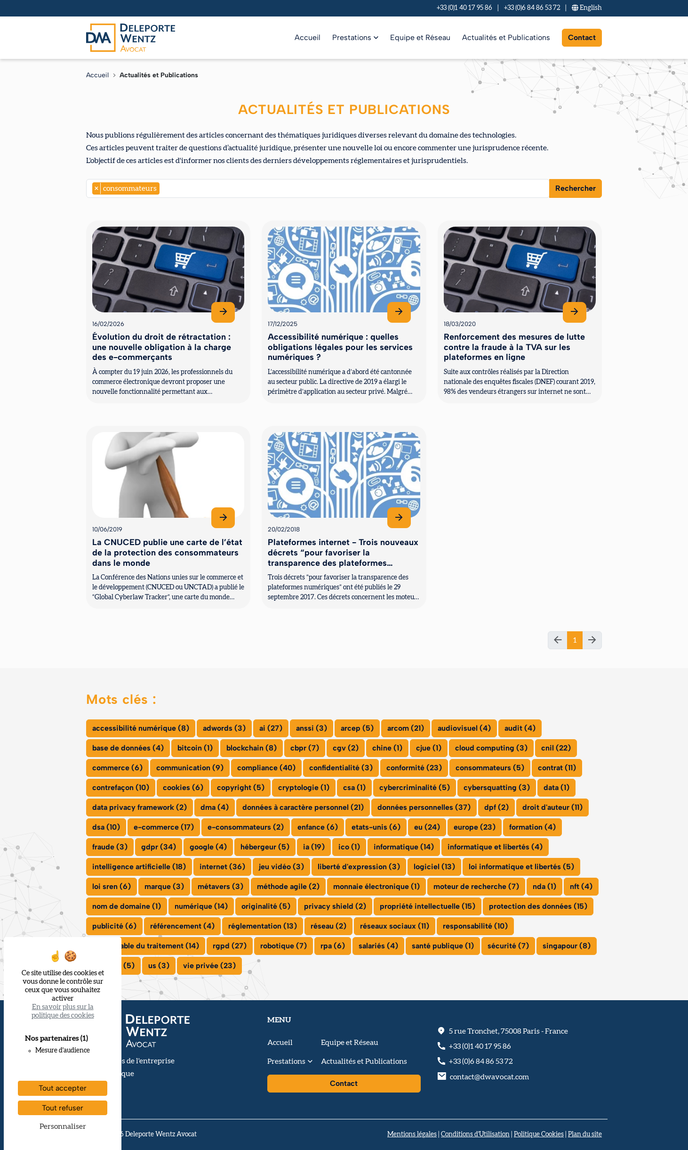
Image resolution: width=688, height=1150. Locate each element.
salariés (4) (378, 945)
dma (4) (214, 807)
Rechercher (575, 188)
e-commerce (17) (164, 827)
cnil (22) (556, 747)
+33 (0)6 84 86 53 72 (532, 8)
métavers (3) (220, 886)
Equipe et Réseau (420, 37)
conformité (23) (414, 767)
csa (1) (354, 787)
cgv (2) (346, 747)
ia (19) (314, 846)
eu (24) (427, 827)
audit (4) (520, 728)
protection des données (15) (538, 906)
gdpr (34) (158, 846)
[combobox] (318, 188)
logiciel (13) (434, 866)
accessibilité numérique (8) (140, 728)
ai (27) (270, 728)
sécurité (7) (508, 945)
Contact (582, 37)
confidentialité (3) (341, 767)
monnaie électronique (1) (376, 886)
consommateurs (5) (490, 767)
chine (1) (387, 747)
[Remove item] (97, 188)
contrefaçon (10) (120, 787)
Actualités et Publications (506, 37)
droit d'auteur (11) (552, 807)
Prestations (351, 37)
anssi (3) (311, 728)
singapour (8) (567, 945)
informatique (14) (404, 846)
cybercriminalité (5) (414, 787)
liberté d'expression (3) (359, 866)
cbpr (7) (304, 747)
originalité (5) (265, 906)
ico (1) (349, 846)
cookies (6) (183, 787)
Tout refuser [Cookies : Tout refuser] (62, 1107)
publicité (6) (114, 926)
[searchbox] (165, 188)
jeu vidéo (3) (281, 866)
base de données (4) (128, 747)
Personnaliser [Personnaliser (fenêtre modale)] (63, 1126)
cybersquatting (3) (497, 787)
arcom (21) (405, 728)
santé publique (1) (443, 945)
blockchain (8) (251, 747)
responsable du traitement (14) (145, 945)
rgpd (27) (230, 945)
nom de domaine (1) (126, 906)
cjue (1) (428, 747)
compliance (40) (266, 767)
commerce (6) (117, 767)
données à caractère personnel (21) (303, 807)
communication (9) (190, 767)
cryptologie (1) (303, 787)
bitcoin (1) (195, 747)
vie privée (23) (209, 965)
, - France (508, 1031)
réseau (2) (328, 926)
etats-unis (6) (376, 827)
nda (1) (544, 886)
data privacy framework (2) (139, 807)
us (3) (158, 965)
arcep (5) (357, 728)
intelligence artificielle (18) (139, 866)
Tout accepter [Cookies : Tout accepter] (63, 1088)
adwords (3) (224, 728)
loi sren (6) (111, 886)
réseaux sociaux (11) (394, 926)
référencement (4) (182, 926)
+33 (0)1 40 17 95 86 (464, 8)
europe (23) (475, 827)
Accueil (307, 37)
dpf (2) (496, 807)
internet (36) (222, 866)
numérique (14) (201, 906)
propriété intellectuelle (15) (427, 906)
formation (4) (532, 827)
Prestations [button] (286, 1061)
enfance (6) (317, 827)
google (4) (208, 846)
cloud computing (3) (491, 747)
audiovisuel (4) (464, 728)
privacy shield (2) (335, 906)
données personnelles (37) (424, 807)
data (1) (556, 787)
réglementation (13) (262, 926)
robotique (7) (283, 945)
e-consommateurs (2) (246, 827)
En (587, 8)
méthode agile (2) (288, 886)
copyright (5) (240, 787)
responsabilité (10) (475, 926)
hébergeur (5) (264, 846)
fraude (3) (110, 846)
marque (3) (164, 886)
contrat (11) (557, 767)
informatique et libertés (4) (495, 846)
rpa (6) (332, 945)
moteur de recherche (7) (476, 886)
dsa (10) (106, 827)
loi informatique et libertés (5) (521, 866)
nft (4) (581, 886)
